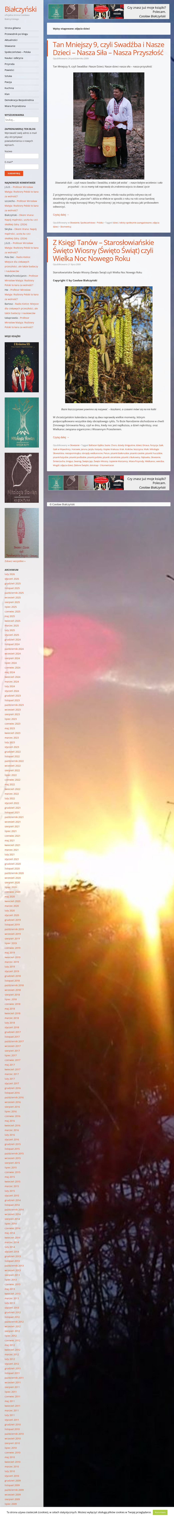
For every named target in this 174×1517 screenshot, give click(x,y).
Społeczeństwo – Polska (18, 52)
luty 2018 (10, 1022)
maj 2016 (10, 1120)
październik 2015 (14, 1153)
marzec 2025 (12, 625)
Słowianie (10, 46)
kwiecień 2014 (12, 1237)
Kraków (129, 449)
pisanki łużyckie (60, 457)
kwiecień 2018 (12, 1013)
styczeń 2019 (12, 971)
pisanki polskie (94, 457)
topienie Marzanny (118, 461)
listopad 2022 (12, 756)
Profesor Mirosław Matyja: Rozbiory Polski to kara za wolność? (21, 191)
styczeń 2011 (12, 1419)
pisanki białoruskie (120, 453)
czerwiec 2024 (12, 667)
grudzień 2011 (13, 1368)
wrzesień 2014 (13, 1214)
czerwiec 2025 (12, 611)
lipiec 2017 (11, 1055)
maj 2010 (10, 1457)
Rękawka (145, 457)
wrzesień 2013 (13, 1270)
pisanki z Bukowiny (130, 457)
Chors (114, 445)
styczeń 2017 (12, 1083)
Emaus (146, 445)
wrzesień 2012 (13, 1326)
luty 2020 (10, 910)
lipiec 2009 (11, 1503)
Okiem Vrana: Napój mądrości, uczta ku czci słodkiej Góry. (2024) (21, 219)
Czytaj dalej (61, 214)
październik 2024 (14, 648)
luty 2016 (10, 1134)
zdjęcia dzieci (66, 465)
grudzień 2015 (13, 1144)
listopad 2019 (12, 924)
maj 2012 (10, 1345)
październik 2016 (14, 1097)
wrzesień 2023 (13, 709)
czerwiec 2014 (12, 1228)
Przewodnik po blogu (16, 34)
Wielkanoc (150, 461)
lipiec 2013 (11, 1279)
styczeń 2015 (12, 1195)
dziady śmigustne (126, 445)
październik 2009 (14, 1489)
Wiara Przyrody (136, 461)
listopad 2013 (12, 1261)
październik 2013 (14, 1265)
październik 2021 (14, 817)
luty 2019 (10, 966)
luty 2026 (10, 574)
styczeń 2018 (12, 1027)
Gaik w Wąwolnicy (62, 449)
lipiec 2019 (11, 943)
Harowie (76, 449)
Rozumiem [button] (160, 1512)
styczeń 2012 (12, 1363)
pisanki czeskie (137, 453)
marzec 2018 (12, 1018)
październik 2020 (14, 873)
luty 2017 (10, 1078)
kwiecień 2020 (12, 901)
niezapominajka (73, 453)
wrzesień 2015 (13, 1158)
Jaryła (91, 449)
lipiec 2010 (11, 1447)
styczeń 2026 (12, 578)
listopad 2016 (12, 1092)
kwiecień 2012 (12, 1349)
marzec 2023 (12, 737)
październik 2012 (14, 1321)
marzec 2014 (12, 1242)
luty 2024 (10, 686)
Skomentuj (65, 226)
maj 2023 (10, 728)
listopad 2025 (12, 588)
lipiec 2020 (11, 887)
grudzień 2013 (13, 1256)
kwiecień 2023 (12, 733)
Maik (146, 449)
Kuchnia (9, 88)
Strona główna (13, 28)
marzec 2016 (12, 1130)
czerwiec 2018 (12, 1004)
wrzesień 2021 (13, 821)
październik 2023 (14, 705)
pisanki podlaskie (77, 457)
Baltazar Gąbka (96, 445)
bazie (107, 445)
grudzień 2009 (13, 1480)
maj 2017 (10, 1064)
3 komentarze (107, 465)
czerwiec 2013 (12, 1284)
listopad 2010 (12, 1429)
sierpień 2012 (12, 1331)
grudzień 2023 (13, 695)
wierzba (160, 461)
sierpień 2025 (12, 602)
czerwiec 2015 (12, 1172)
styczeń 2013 (12, 1307)
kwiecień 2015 (12, 1181)
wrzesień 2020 (13, 877)
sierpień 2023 (12, 714)
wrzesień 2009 (13, 1494)
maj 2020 (10, 896)
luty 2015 (10, 1190)
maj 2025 (10, 616)
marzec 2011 (12, 1410)
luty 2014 (10, 1247)
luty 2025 (10, 630)
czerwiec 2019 (12, 947)
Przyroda (9, 64)
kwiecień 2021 (12, 845)
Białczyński (20, 9)
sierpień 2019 (12, 938)
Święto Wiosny (101, 461)
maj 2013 (10, 1289)
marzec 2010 (12, 1466)
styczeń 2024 (12, 691)
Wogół (56, 465)
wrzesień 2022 (13, 765)
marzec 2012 (12, 1354)
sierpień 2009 (12, 1499)
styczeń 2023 (12, 747)
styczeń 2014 (12, 1251)
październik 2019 (14, 929)
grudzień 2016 (13, 1088)
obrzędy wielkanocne (92, 453)
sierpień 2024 (12, 658)
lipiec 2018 (11, 999)
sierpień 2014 (12, 1218)
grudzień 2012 (13, 1312)
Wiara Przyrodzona (15, 106)
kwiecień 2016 (12, 1125)
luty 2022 (10, 798)
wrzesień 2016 (13, 1102)
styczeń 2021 (12, 859)
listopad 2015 (12, 1148)
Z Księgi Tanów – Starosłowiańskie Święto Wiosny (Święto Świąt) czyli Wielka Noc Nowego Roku (103, 250)
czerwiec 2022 (12, 779)
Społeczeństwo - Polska (91, 222)
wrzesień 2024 (13, 653)
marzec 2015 (12, 1186)
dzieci (115, 222)
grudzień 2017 (13, 1032)
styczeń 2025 (12, 634)
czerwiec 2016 (12, 1116)
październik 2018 (14, 985)
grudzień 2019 (13, 919)
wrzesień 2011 (13, 1382)
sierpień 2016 (12, 1106)
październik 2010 (14, 1433)
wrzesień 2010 (13, 1438)
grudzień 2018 (13, 976)
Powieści (9, 70)
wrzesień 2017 (13, 1046)
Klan (7, 94)
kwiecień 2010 (12, 1461)
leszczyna (138, 449)
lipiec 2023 (11, 719)
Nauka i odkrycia (14, 58)
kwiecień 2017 (12, 1069)
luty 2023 (10, 742)
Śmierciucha (59, 461)
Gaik (161, 445)
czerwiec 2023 (12, 723)
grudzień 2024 (13, 639)
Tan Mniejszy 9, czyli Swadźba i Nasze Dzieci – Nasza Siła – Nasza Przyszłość (108, 48)
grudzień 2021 (13, 807)
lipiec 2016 (11, 1111)
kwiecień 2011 (12, 1405)
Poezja (8, 82)
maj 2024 (10, 672)
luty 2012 (10, 1359)
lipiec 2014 (11, 1223)
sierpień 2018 (12, 994)
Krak (122, 449)
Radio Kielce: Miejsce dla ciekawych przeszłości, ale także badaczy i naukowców (22, 308)
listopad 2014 (12, 1204)
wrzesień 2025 (13, 597)
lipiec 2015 (11, 1167)
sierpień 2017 (12, 1050)
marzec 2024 (12, 681)
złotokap (94, 465)
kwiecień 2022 (12, 789)
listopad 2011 (12, 1373)
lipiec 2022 (11, 775)
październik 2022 (14, 761)
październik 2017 (14, 1041)
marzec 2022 (12, 793)
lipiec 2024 (11, 662)
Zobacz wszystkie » (15, 561)
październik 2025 (14, 592)
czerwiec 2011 (12, 1396)
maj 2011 (10, 1401)
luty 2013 (10, 1303)
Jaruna (84, 449)
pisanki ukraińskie (111, 457)
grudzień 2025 (13, 583)
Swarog (77, 461)
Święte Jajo (87, 461)
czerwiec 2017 (12, 1060)
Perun (107, 453)
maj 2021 (10, 840)
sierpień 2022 (12, 770)
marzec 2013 (12, 1298)
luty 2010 (10, 1471)
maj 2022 (10, 784)
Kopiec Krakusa (111, 449)
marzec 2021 (12, 849)
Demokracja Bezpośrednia (19, 100)
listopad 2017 (12, 1036)
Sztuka (8, 76)
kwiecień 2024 (12, 676)
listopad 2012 (12, 1317)
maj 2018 (10, 1008)
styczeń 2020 (12, 915)
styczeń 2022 (12, 803)
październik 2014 (14, 1209)
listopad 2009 (12, 1485)
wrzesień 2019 (13, 933)
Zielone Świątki (81, 465)
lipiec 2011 (11, 1391)
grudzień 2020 (13, 863)
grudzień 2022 (13, 751)
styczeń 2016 (12, 1139)
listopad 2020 (12, 868)
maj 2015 (10, 1176)
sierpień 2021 (12, 826)
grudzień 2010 (13, 1424)
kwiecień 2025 (12, 620)
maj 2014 (10, 1232)
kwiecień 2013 (12, 1293)
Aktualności (11, 40)
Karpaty (98, 449)
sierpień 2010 (12, 1443)
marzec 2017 (12, 1074)
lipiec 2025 (11, 606)
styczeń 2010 (12, 1475)
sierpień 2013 (12, 1275)
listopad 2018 (12, 980)
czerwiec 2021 (12, 835)
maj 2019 (10, 952)
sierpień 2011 (12, 1387)
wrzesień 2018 (13, 990)
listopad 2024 (12, 644)
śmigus (69, 461)
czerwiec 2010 (12, 1452)
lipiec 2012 (11, 1335)
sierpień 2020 (12, 882)
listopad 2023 (12, 700)
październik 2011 (14, 1377)
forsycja (154, 445)
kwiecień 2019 (12, 957)
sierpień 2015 (12, 1162)
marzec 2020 (12, 905)
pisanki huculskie (153, 453)
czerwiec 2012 (12, 1340)
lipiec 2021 (11, 831)
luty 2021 (10, 854)
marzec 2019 (12, 961)
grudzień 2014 (13, 1200)
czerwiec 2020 (12, 891)
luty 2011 (10, 1415)
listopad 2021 (12, 812)
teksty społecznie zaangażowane (135, 222)
